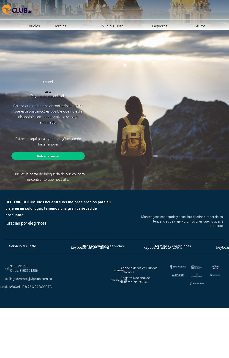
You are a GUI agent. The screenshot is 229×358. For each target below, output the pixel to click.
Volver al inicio (48, 156)
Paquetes (147, 25)
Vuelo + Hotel (96, 25)
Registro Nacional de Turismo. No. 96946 (135, 280)
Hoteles (54, 25)
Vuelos (23, 25)
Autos (187, 25)
